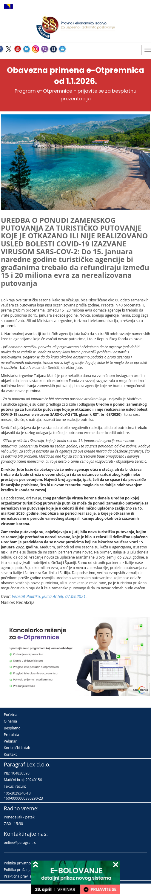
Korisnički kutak (17, 747)
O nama (10, 721)
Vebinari (11, 741)
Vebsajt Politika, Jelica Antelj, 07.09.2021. (49, 596)
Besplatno (12, 728)
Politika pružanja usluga (24, 869)
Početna (10, 714)
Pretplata (11, 734)
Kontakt (10, 754)
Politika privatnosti (19, 863)
